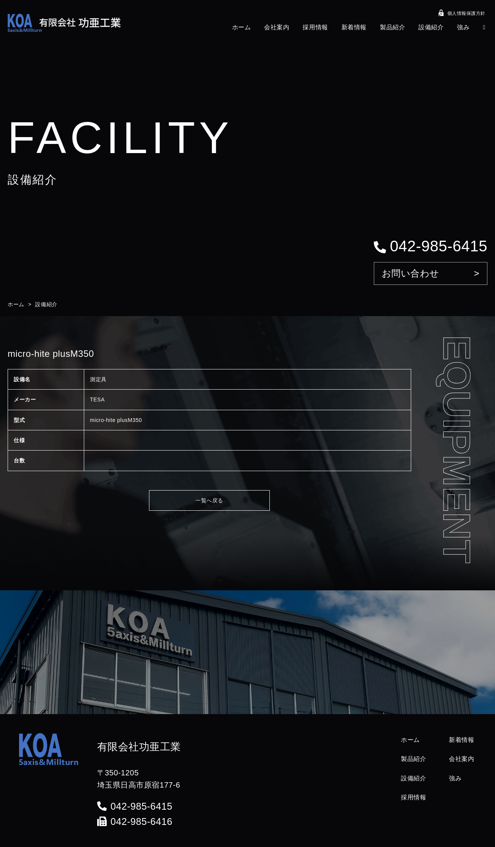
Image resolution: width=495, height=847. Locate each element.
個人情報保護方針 (462, 14)
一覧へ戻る (209, 500)
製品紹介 (392, 27)
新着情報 (354, 27)
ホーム (241, 27)
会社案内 (276, 27)
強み (463, 27)
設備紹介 (431, 27)
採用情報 (315, 27)
